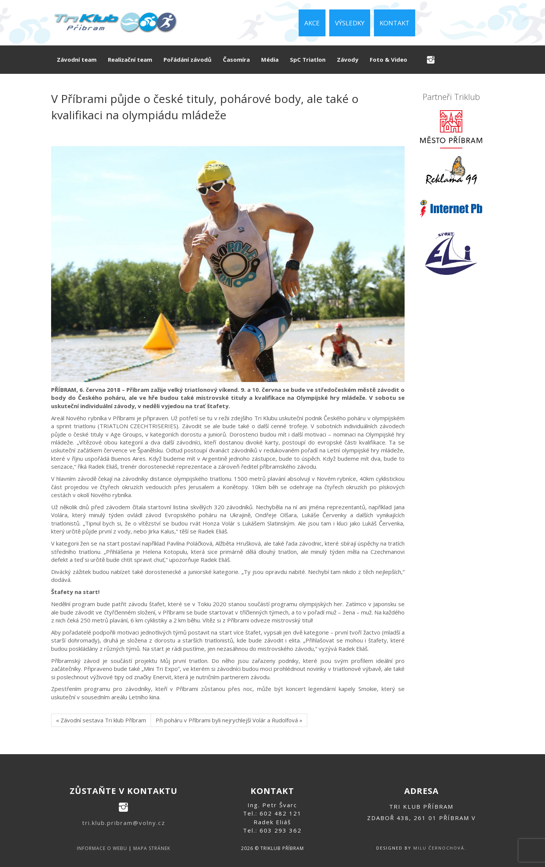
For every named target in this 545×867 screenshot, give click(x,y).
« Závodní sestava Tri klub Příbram (101, 720)
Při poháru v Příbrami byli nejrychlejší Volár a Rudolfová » (229, 720)
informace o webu (102, 848)
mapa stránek (151, 848)
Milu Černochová (438, 848)
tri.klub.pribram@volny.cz (123, 822)
